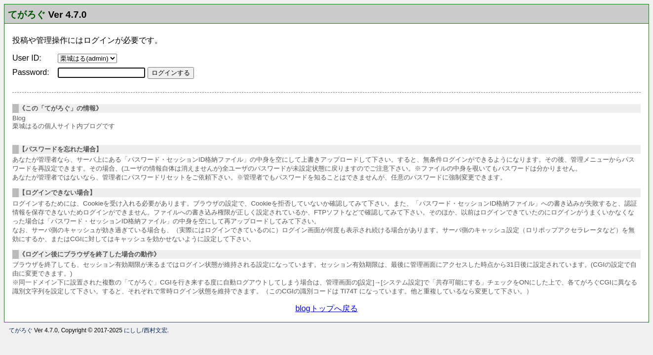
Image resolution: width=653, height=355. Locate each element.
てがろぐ (26, 14)
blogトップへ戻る (326, 308)
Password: (30, 72)
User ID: (26, 58)
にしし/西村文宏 (145, 330)
